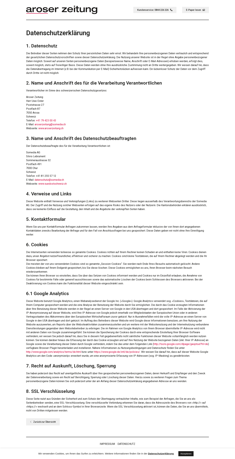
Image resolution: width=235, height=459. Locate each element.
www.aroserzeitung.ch (50, 128)
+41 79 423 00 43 (46, 120)
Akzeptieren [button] (186, 453)
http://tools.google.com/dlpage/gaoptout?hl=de (181, 344)
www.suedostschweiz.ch (52, 183)
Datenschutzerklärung (161, 453)
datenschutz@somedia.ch (49, 179)
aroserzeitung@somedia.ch (50, 124)
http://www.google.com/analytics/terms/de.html (53, 351)
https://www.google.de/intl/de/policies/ (117, 351)
